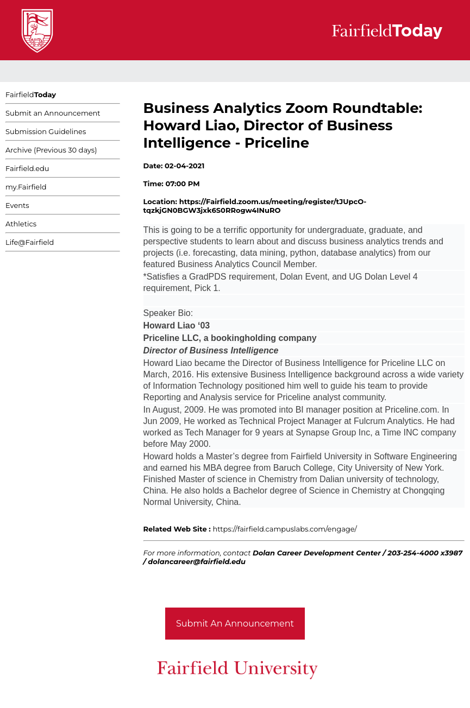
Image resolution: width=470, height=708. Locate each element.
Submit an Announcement (53, 113)
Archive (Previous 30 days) (51, 150)
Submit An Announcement (235, 623)
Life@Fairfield (29, 242)
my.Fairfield (26, 186)
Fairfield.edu (27, 168)
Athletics (20, 223)
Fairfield (30, 94)
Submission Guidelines (45, 131)
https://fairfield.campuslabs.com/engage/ (284, 528)
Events (17, 205)
